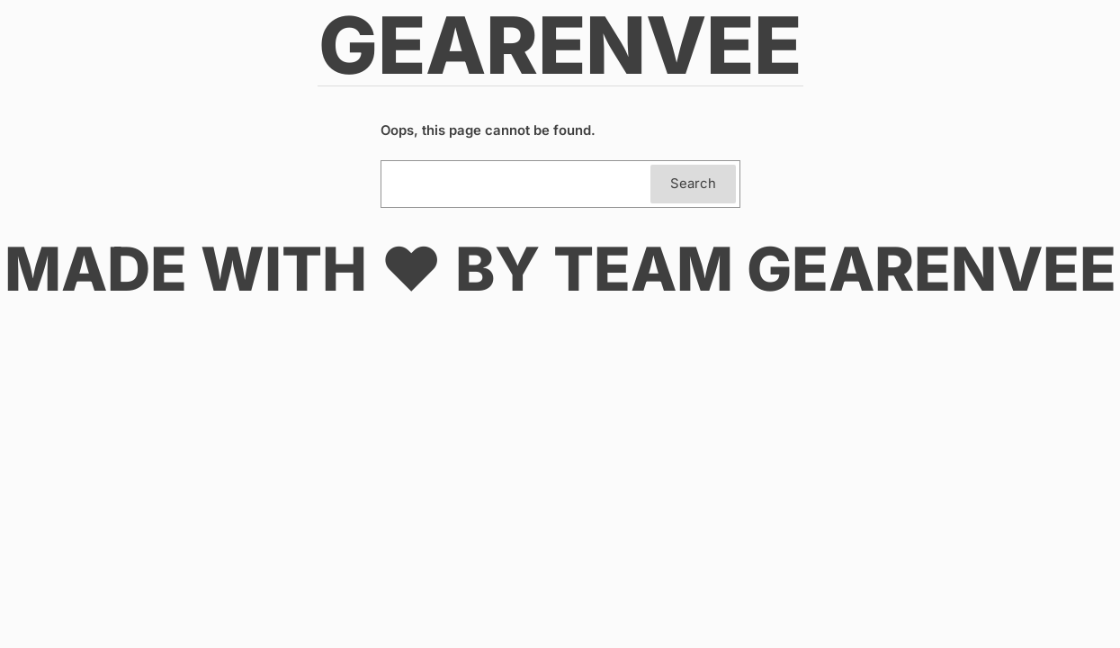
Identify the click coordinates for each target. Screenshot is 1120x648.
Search (693, 184)
